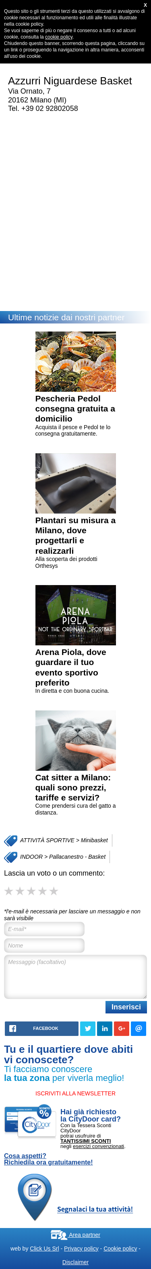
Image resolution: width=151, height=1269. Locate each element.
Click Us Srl (44, 1248)
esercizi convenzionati (98, 1146)
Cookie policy (120, 1248)
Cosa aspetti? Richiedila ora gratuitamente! (48, 1159)
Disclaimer (75, 1262)
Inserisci (126, 1007)
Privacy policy (81, 1248)
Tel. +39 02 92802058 (43, 108)
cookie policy (58, 37)
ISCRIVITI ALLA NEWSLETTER (75, 1093)
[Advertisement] (75, 219)
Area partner (75, 1235)
